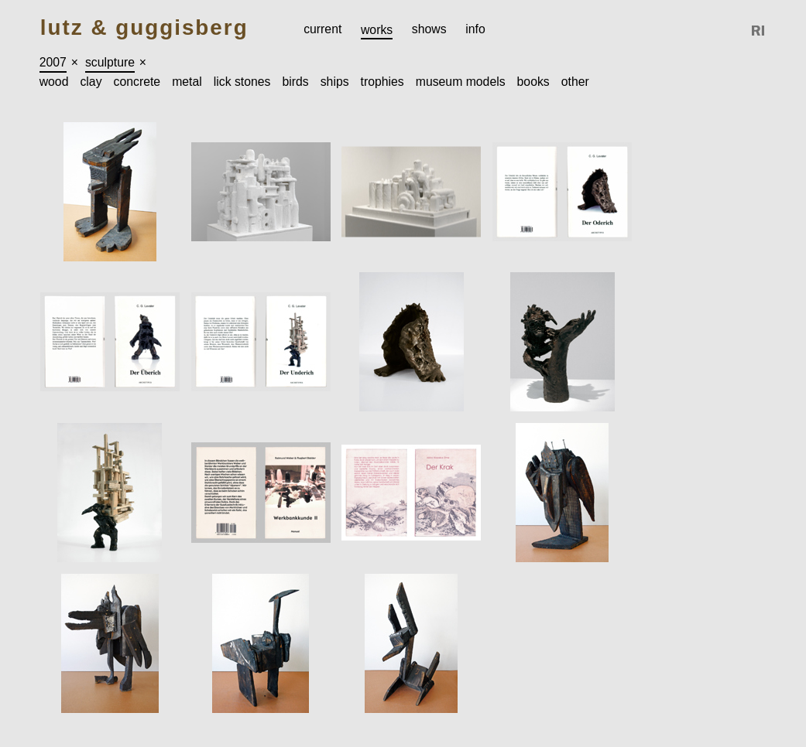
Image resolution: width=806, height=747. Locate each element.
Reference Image (758, 30)
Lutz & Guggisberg (144, 28)
